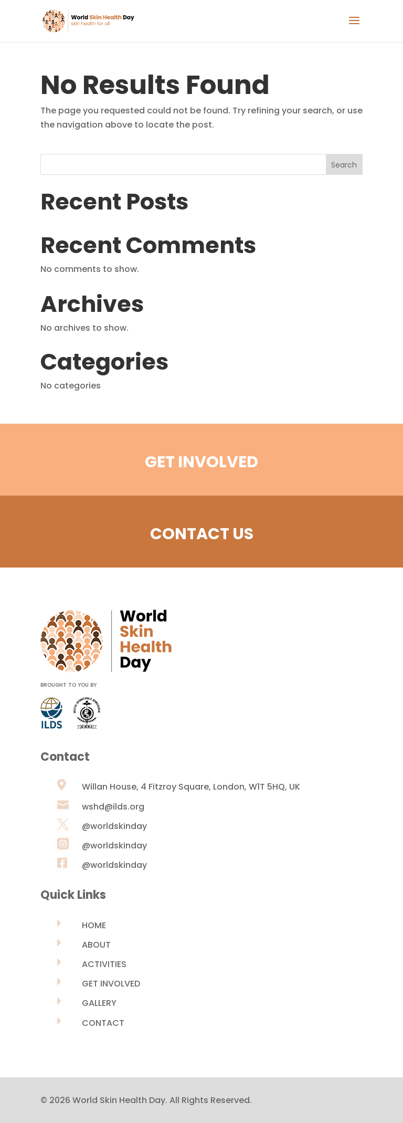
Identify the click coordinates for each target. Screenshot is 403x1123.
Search (344, 165)
